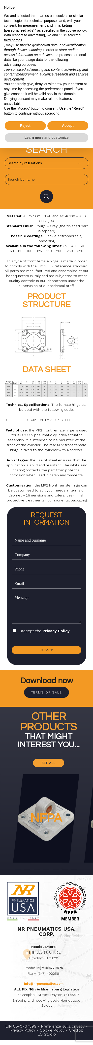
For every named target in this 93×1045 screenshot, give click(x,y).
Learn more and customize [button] (46, 137)
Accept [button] (68, 126)
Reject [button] (25, 126)
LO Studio (46, 1039)
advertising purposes (20, 65)
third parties (13, 40)
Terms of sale (46, 695)
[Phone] (46, 571)
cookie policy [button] (76, 30)
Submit (46, 652)
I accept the (44, 632)
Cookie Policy (52, 1035)
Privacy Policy (56, 633)
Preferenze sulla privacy (63, 1031)
